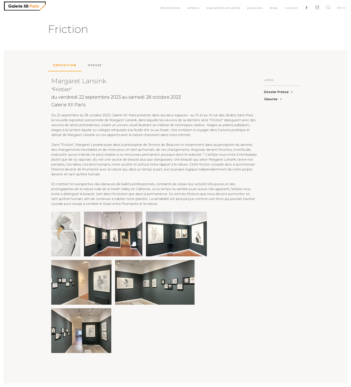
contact (291, 8)
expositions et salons (223, 8)
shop (274, 8)
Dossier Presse (276, 92)
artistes (193, 8)
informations (170, 8)
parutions (255, 8)
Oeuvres (271, 99)
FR (339, 8)
